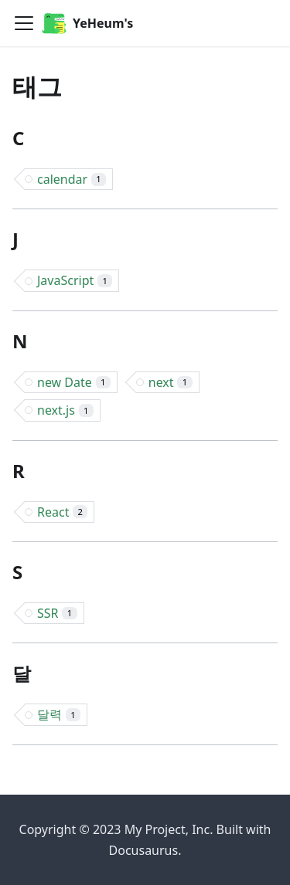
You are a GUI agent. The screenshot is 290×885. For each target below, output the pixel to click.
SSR (57, 613)
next (170, 382)
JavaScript (74, 280)
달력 (58, 714)
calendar (71, 179)
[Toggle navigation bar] (24, 23)
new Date (74, 382)
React (62, 512)
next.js (65, 410)
